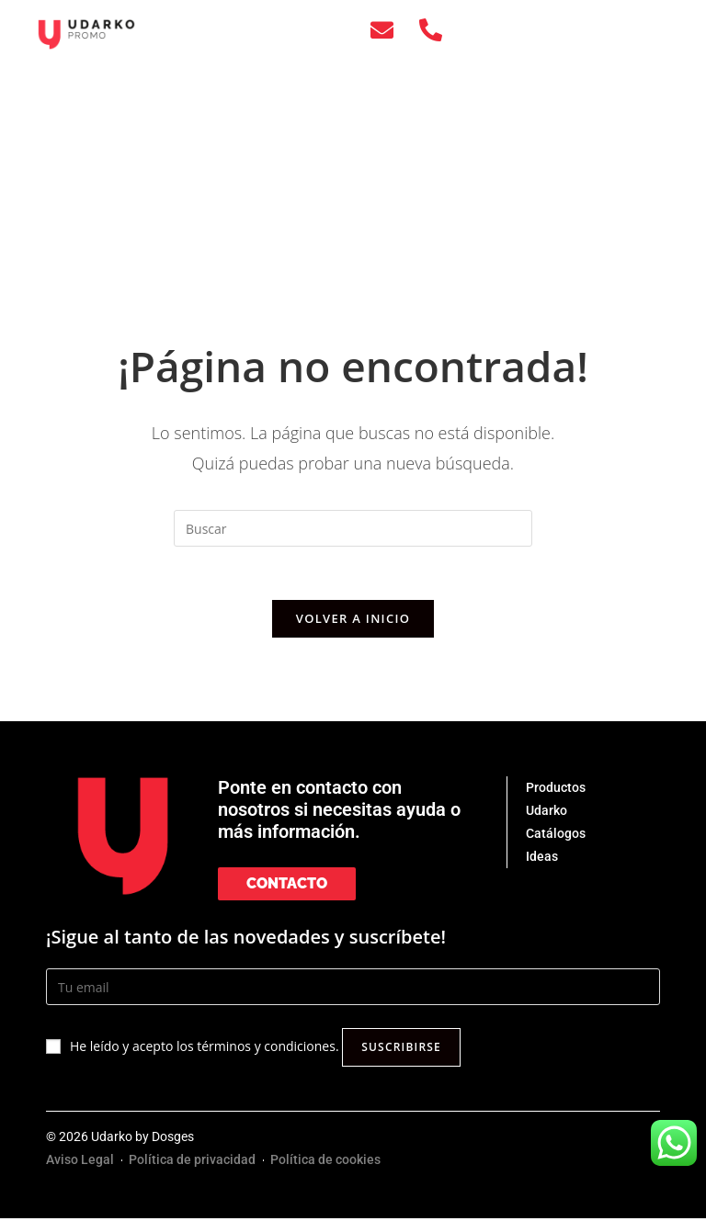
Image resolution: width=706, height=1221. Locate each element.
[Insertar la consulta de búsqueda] (353, 528)
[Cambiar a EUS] (570, 251)
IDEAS (569, 124)
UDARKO (569, 81)
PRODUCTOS (570, 39)
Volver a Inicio (353, 621)
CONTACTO (570, 166)
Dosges (173, 1140)
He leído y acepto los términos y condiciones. (204, 1049)
